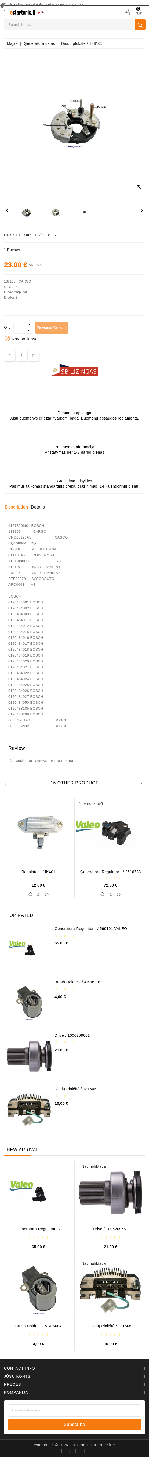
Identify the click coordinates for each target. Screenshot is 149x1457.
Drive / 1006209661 (72, 1035)
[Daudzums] (19, 328)
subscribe (74, 1424)
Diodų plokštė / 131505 (75, 1089)
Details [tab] (38, 507)
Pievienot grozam (52, 327)
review (12, 249)
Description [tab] (16, 507)
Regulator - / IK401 (38, 872)
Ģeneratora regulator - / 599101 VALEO (90, 928)
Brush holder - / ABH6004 (77, 982)
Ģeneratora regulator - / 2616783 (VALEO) (110, 874)
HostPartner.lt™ (101, 1445)
